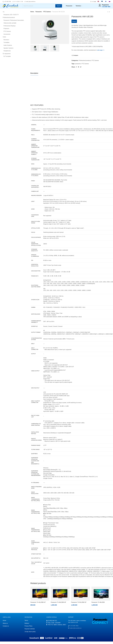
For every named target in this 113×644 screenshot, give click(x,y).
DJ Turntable (7, 59)
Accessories (7, 36)
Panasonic (38, 14)
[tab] (34, 76)
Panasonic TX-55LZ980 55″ (78, 604)
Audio (4, 39)
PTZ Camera (47, 14)
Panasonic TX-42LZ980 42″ (38, 604)
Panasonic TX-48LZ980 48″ (58, 604)
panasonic (78, 66)
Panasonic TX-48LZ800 (98, 604)
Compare (75, 57)
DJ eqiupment (7, 56)
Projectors (6, 31)
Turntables (6, 45)
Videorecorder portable (10, 25)
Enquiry (74, 23)
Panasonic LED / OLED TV (11, 17)
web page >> (100, 52)
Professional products (85, 63)
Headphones (7, 53)
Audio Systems (8, 47)
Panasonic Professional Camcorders (14, 22)
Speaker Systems (8, 50)
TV (3, 14)
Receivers (6, 42)
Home (32, 14)
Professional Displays (10, 28)
